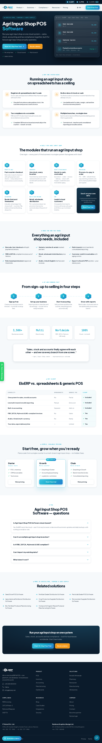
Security (38, 712)
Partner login (73, 716)
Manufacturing (41, 686)
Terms (90, 739)
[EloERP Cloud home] (7, 7)
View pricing (19, 482)
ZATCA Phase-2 (7, 705)
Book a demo (35, 46)
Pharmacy (72, 679)
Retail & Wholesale (75, 675)
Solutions (31, 7)
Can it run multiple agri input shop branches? (51, 537)
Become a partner (75, 712)
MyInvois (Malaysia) (8, 709)
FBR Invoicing (6, 702)
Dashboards (40, 690)
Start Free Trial (92, 7)
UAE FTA (5, 712)
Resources (56, 7)
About (71, 702)
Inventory (39, 679)
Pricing (65, 7)
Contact (72, 709)
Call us (5, 687)
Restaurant (73, 683)
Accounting (40, 683)
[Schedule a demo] (12, 738)
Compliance (44, 7)
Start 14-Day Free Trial (14, 46)
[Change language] (80, 7)
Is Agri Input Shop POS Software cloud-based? (51, 523)
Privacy (83, 739)
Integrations (40, 709)
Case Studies (40, 705)
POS (37, 675)
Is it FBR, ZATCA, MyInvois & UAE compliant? (51, 545)
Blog (37, 702)
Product (20, 7)
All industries (73, 690)
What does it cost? (51, 560)
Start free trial (51, 482)
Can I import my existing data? (51, 552)
